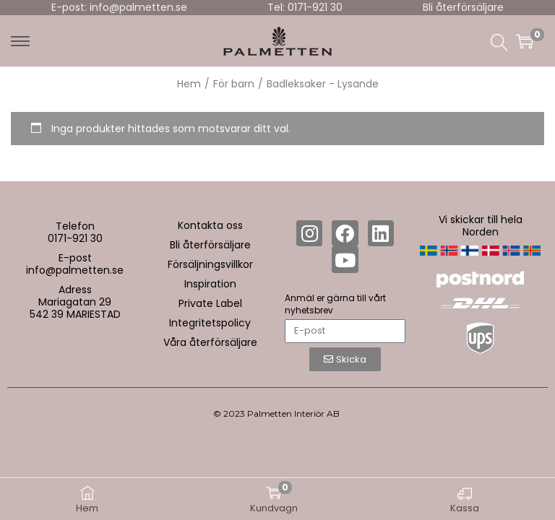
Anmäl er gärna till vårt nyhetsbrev (335, 304)
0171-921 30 (75, 238)
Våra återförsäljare (210, 342)
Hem (189, 84)
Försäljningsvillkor (210, 264)
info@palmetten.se (75, 270)
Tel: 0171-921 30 (305, 7)
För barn (233, 84)
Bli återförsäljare (463, 7)
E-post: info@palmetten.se (119, 7)
